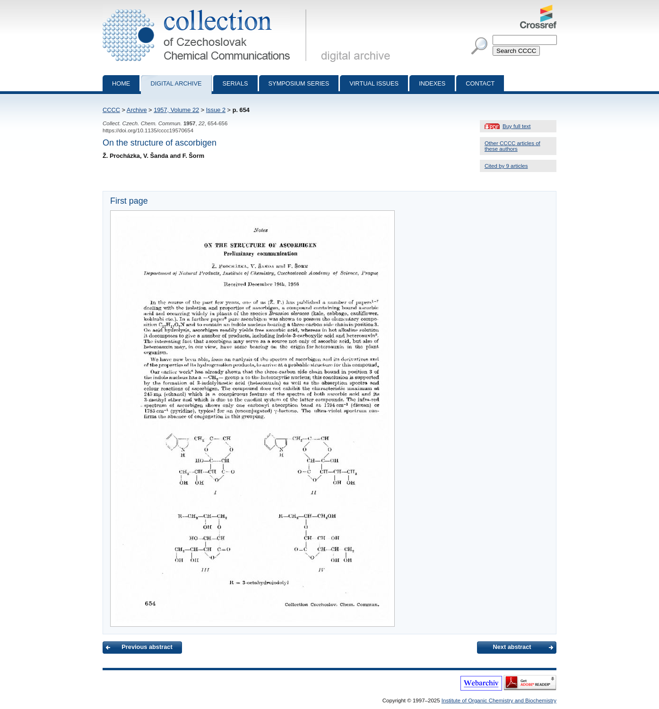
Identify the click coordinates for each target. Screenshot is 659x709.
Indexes (432, 83)
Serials (235, 83)
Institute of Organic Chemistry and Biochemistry (499, 700)
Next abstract (512, 646)
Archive (137, 109)
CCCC (111, 109)
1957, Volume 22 (176, 109)
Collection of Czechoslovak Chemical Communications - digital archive (206, 8)
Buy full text (517, 126)
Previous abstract (146, 646)
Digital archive (175, 83)
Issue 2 (215, 109)
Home (121, 83)
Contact (480, 83)
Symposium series (299, 83)
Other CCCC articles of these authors (512, 146)
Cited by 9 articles (506, 166)
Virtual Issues (374, 83)
